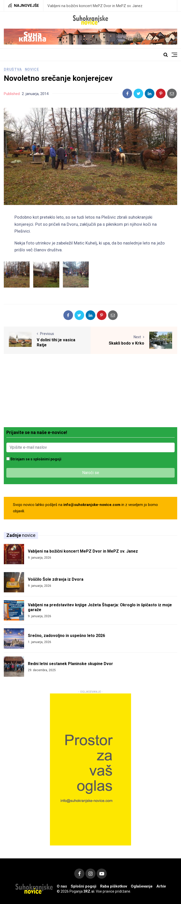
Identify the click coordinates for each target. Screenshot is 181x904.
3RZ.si (88, 891)
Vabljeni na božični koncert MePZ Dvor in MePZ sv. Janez (94, 6)
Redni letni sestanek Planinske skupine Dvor (70, 663)
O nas (62, 886)
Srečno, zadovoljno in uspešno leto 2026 (66, 635)
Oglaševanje (142, 886)
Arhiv (161, 886)
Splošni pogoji (83, 886)
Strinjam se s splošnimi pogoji (35, 459)
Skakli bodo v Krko (126, 343)
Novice (32, 69)
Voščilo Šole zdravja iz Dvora (55, 579)
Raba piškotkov (113, 886)
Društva (13, 69)
